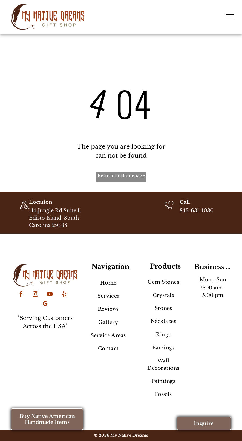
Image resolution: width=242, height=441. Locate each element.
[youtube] (50, 295)
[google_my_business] (45, 304)
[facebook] (21, 295)
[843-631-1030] (169, 210)
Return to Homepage (121, 175)
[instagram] (35, 295)
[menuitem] (108, 282)
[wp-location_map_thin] (24, 210)
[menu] (230, 17)
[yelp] (64, 295)
